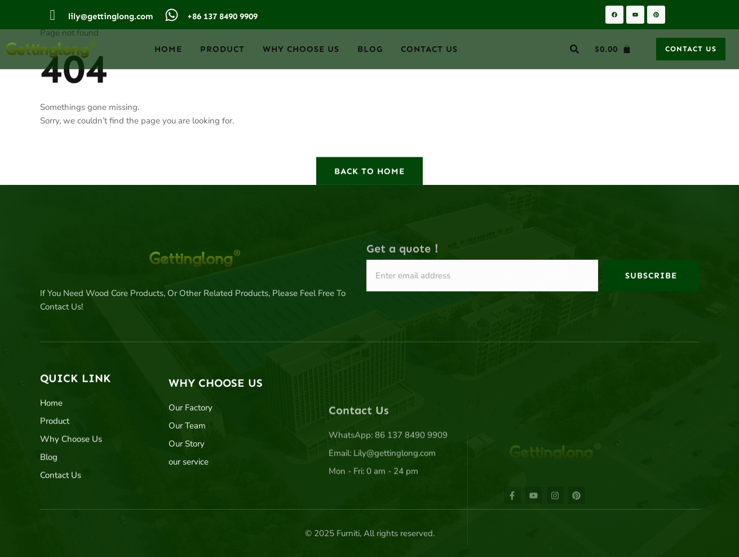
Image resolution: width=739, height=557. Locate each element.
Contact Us (429, 49)
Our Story (187, 459)
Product (222, 49)
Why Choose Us (301, 49)
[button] (574, 49)
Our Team (187, 441)
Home (168, 49)
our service (189, 477)
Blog (370, 49)
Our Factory (191, 422)
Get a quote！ (404, 252)
